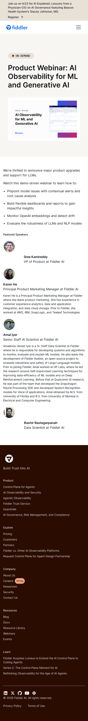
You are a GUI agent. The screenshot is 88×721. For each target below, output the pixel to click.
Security (8, 592)
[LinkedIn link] (5, 693)
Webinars (9, 633)
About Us (9, 575)
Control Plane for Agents (19, 487)
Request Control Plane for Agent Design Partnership (36, 556)
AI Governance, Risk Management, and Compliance (36, 514)
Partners (8, 545)
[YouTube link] (27, 693)
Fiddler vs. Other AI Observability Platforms (31, 550)
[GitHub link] (19, 693)
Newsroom (10, 586)
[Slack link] (34, 693)
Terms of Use (36, 705)
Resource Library (14, 628)
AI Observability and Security (22, 492)
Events (7, 639)
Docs (6, 622)
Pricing (7, 534)
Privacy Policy (12, 705)
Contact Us (10, 597)
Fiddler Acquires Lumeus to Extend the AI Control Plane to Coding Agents (40, 660)
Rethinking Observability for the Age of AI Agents (35, 673)
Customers (10, 539)
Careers (8, 581)
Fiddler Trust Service (16, 503)
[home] (17, 27)
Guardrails (9, 509)
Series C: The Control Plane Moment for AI (30, 667)
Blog (6, 616)
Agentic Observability (17, 498)
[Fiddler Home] (8, 459)
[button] (78, 27)
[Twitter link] (12, 693)
